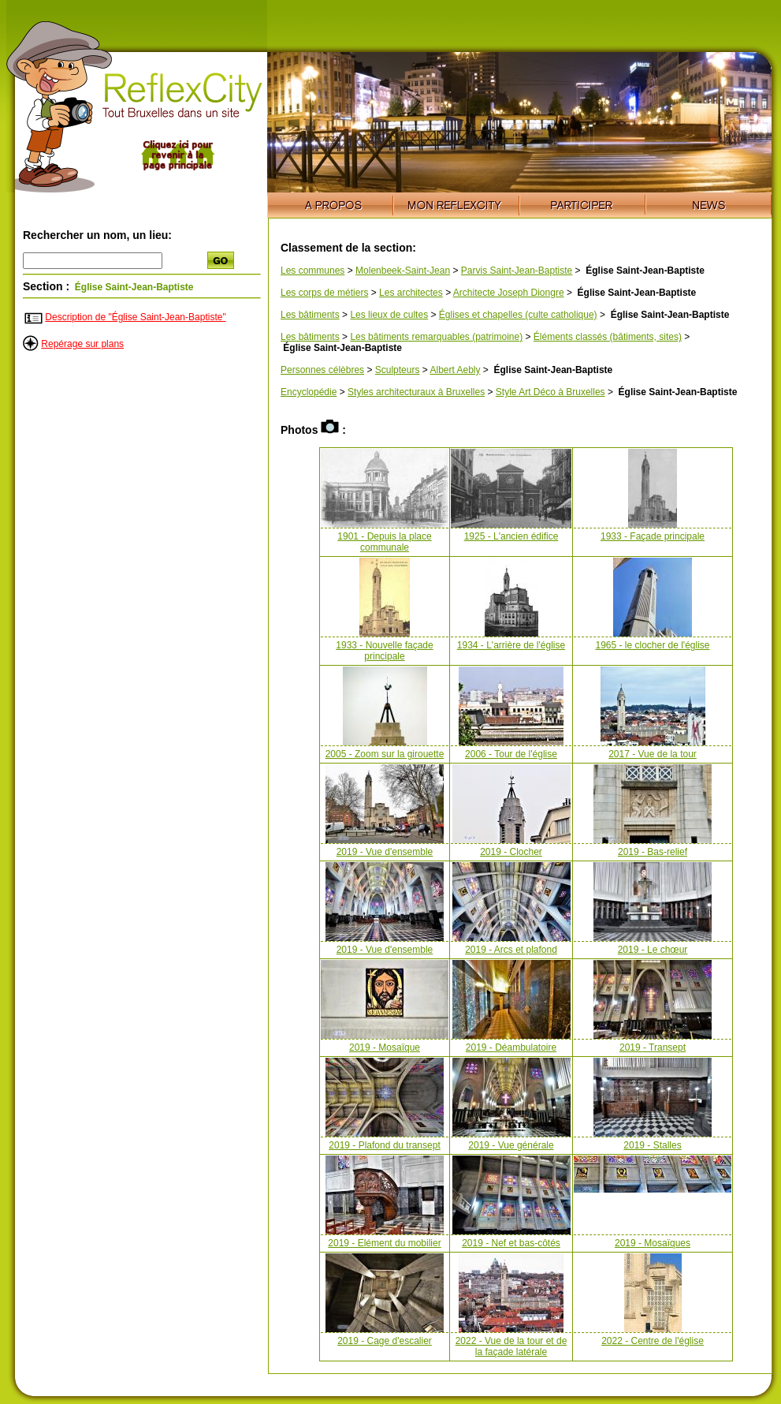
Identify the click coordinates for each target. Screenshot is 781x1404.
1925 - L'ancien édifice (511, 536)
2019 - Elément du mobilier (384, 1243)
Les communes (312, 270)
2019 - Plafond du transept (384, 1145)
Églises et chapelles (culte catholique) (518, 314)
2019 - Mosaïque (384, 1047)
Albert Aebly (455, 369)
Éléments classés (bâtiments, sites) (608, 336)
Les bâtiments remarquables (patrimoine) (436, 336)
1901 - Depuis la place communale (384, 542)
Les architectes (411, 292)
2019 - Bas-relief (652, 851)
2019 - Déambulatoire (511, 1047)
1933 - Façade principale (653, 536)
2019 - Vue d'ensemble (385, 851)
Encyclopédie (309, 392)
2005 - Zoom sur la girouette (384, 754)
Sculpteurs (397, 369)
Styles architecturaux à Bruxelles (416, 392)
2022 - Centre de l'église (652, 1340)
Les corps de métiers (324, 292)
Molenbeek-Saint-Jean (402, 270)
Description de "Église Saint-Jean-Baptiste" (135, 317)
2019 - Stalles (652, 1145)
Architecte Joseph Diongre (508, 292)
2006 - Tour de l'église (511, 754)
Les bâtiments (310, 314)
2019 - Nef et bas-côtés (511, 1243)
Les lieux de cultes (389, 314)
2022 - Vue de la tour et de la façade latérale (511, 1346)
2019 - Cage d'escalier (384, 1340)
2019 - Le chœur (653, 949)
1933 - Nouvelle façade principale (384, 651)
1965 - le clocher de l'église (652, 645)
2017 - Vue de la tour (652, 754)
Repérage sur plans (82, 343)
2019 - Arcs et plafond (511, 949)
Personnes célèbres (322, 369)
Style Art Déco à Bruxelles (550, 392)
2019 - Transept (652, 1047)
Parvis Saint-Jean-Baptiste (516, 270)
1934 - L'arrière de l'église (511, 645)
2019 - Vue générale (510, 1145)
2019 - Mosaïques (652, 1243)
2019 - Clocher (511, 851)
